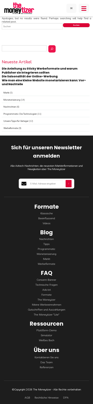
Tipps (46, 244)
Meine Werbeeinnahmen (46, 304)
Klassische (46, 213)
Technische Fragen (46, 284)
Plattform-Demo (46, 330)
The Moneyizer (46, 299)
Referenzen (46, 367)
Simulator (46, 335)
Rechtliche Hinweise (47, 397)
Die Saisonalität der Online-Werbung (30, 76)
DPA (66, 397)
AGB (27, 397)
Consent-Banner (46, 279)
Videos (46, 223)
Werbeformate (10, 128)
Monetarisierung (11, 99)
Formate (46, 294)
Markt (6, 92)
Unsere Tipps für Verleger (16, 120)
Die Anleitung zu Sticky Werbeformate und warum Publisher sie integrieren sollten (40, 71)
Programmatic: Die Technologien (20, 113)
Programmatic (46, 249)
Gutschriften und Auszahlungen (46, 309)
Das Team (46, 362)
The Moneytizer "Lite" (46, 314)
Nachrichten (9, 106)
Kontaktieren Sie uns (47, 357)
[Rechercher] (52, 49)
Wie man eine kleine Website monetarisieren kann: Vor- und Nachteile (44, 82)
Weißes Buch (46, 340)
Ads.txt (46, 289)
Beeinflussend (46, 218)
